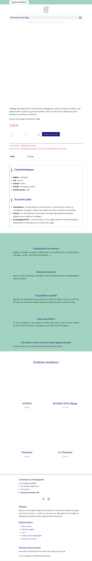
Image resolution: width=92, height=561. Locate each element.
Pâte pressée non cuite (56, 149)
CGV (23, 532)
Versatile (47, 556)
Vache (33, 145)
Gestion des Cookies (29, 539)
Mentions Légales (28, 529)
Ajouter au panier (51, 134)
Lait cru (41, 149)
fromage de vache (28, 149)
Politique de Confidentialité (31, 536)
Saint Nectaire (38, 108)
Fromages (25, 145)
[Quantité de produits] (25, 134)
